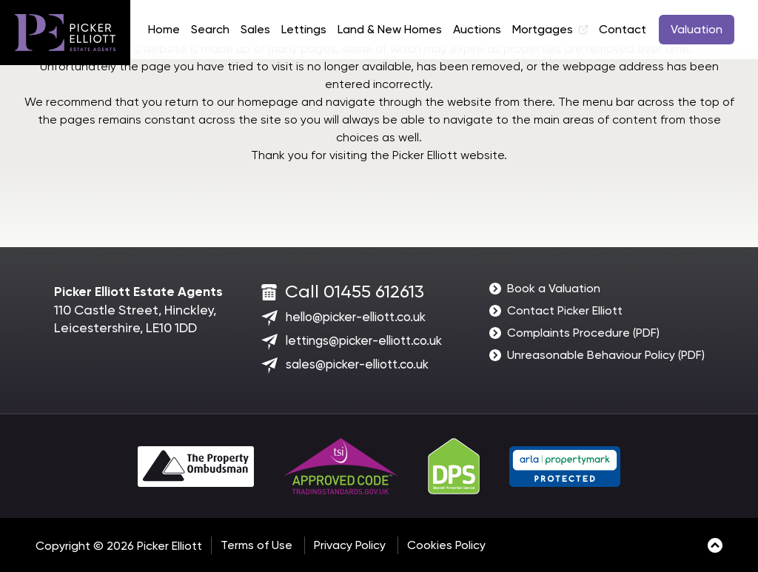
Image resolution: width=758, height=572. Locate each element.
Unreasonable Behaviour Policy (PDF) (606, 355)
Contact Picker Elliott (565, 310)
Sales (255, 29)
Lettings (303, 29)
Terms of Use (256, 545)
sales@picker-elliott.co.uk (357, 364)
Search (210, 29)
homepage (268, 102)
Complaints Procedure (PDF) (583, 333)
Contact (622, 29)
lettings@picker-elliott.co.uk (364, 340)
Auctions (477, 29)
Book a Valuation (553, 288)
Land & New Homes (390, 29)
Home (164, 29)
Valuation (696, 29)
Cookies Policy (446, 545)
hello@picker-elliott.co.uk (356, 316)
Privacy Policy (350, 545)
